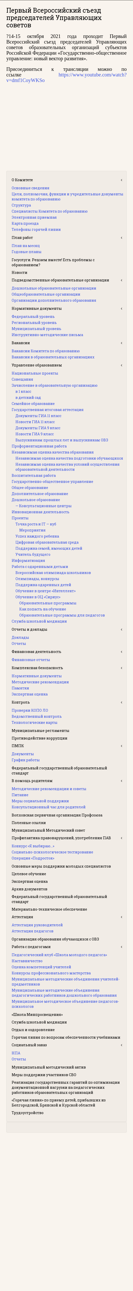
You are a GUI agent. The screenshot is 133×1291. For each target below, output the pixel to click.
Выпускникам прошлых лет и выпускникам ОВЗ (61, 440)
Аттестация (22, 916)
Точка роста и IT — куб (35, 524)
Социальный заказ (29, 1044)
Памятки (20, 688)
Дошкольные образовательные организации (54, 288)
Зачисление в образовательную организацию (55, 385)
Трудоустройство (28, 1112)
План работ (22, 237)
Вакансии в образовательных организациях (53, 357)
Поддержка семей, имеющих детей (48, 548)
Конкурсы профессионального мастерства (51, 973)
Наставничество (27, 960)
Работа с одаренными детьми (40, 566)
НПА (16, 1053)
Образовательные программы (48, 603)
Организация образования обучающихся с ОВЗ (55, 939)
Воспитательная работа (34, 475)
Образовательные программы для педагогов (62, 615)
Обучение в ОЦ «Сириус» (37, 597)
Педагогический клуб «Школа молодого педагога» (59, 954)
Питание (20, 794)
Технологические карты (35, 722)
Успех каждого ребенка (37, 536)
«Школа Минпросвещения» (37, 1014)
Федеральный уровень (33, 316)
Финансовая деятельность (36, 651)
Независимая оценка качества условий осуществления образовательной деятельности (67, 467)
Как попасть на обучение (42, 609)
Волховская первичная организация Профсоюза (57, 815)
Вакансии (21, 342)
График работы (26, 759)
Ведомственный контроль (37, 716)
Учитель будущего (32, 554)
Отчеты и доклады (29, 629)
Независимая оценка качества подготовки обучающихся (69, 458)
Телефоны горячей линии (36, 229)
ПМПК (18, 745)
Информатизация (28, 560)
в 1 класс (23, 391)
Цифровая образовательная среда (47, 542)
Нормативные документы (37, 308)
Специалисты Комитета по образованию (50, 211)
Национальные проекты (35, 373)
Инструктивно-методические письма (47, 334)
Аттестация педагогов (32, 931)
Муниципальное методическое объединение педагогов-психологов (65, 1004)
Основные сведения (30, 188)
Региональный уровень (34, 322)
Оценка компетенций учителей (41, 967)
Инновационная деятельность (40, 511)
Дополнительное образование (40, 493)
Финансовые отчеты (31, 659)
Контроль (21, 702)
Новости (19, 272)
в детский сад (28, 397)
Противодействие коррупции (39, 738)
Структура (21, 205)
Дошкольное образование (36, 499)
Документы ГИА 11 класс (38, 415)
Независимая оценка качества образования (53, 452)
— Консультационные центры (43, 505)
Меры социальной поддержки (40, 800)
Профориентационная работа (39, 446)
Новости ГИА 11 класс (35, 421)
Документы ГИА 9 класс (37, 427)
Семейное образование (33, 403)
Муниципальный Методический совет (48, 830)
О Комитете (22, 179)
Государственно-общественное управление (52, 481)
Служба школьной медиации (39, 621)
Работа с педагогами (31, 946)
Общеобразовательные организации (46, 294)
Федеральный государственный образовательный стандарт (59, 770)
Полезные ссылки (29, 822)
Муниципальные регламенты (40, 730)
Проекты (20, 518)
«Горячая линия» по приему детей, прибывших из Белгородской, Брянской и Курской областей (59, 1103)
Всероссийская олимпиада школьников (53, 572)
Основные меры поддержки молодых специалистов (61, 866)
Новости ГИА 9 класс (34, 434)
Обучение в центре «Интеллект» (45, 590)
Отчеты (19, 643)
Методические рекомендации (40, 682)
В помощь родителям (32, 780)
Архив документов (29, 889)
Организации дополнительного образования (54, 300)
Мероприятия (32, 530)
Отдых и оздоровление (33, 1029)
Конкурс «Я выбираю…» (33, 846)
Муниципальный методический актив (49, 1067)
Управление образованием (37, 365)
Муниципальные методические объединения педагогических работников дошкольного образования (64, 993)
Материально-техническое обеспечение (49, 909)
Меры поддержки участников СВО (44, 1074)
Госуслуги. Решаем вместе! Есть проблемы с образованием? (53, 262)
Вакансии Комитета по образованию (46, 351)
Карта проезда (25, 223)
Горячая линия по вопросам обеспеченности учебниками (66, 1037)
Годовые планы (27, 251)
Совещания (22, 379)
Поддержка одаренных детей (43, 584)
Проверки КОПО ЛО (30, 710)
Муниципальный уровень (36, 328)
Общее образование (30, 487)
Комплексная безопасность (37, 667)
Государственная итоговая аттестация (48, 409)
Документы (23, 753)
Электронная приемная (34, 217)
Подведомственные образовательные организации (60, 280)
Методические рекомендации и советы (49, 788)
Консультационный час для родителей (49, 807)
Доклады (20, 637)
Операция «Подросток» (33, 858)
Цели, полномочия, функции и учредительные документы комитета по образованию (67, 196)
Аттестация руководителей (37, 925)
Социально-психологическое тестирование (52, 852)
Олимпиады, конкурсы (37, 578)
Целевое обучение (29, 873)
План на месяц (26, 245)
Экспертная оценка (30, 694)
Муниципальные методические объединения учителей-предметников (66, 982)
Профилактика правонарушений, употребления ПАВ (61, 837)
